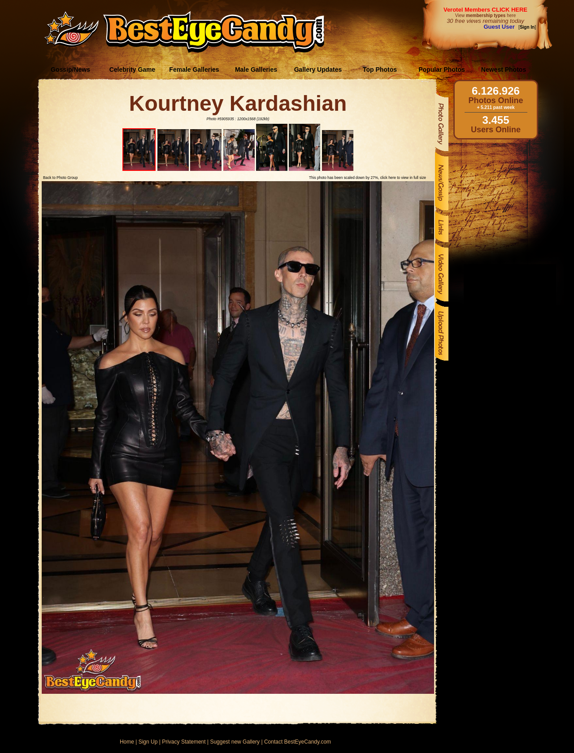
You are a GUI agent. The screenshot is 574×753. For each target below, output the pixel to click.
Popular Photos (441, 69)
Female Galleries (194, 69)
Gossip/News (70, 69)
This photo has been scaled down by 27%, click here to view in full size (367, 177)
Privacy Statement (183, 742)
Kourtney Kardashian (238, 103)
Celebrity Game (132, 69)
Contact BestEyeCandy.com (297, 742)
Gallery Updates (318, 69)
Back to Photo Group (60, 177)
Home (127, 742)
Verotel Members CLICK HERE (485, 9)
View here (485, 15)
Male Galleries (256, 69)
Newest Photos (503, 69)
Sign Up (148, 742)
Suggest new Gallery (235, 742)
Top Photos (380, 69)
